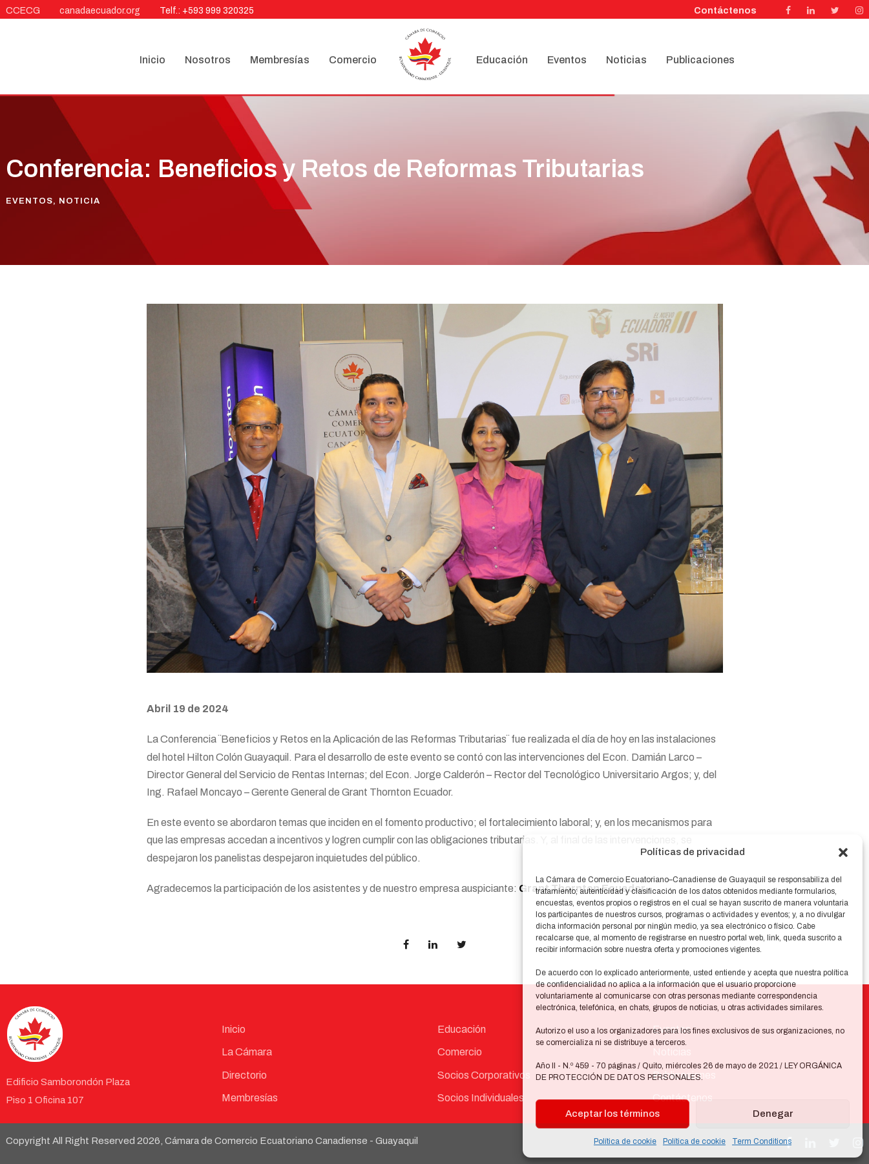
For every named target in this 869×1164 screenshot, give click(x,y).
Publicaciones (700, 59)
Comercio (353, 59)
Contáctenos (725, 11)
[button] (843, 852)
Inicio (152, 59)
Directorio (244, 1075)
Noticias (626, 59)
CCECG (23, 11)
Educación (502, 59)
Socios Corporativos (483, 1075)
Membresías (279, 59)
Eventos (567, 59)
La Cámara (247, 1051)
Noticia (79, 201)
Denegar (773, 1113)
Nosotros (208, 59)
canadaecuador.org (99, 11)
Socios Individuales (480, 1097)
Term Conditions (761, 1141)
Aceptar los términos (612, 1113)
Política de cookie (625, 1141)
